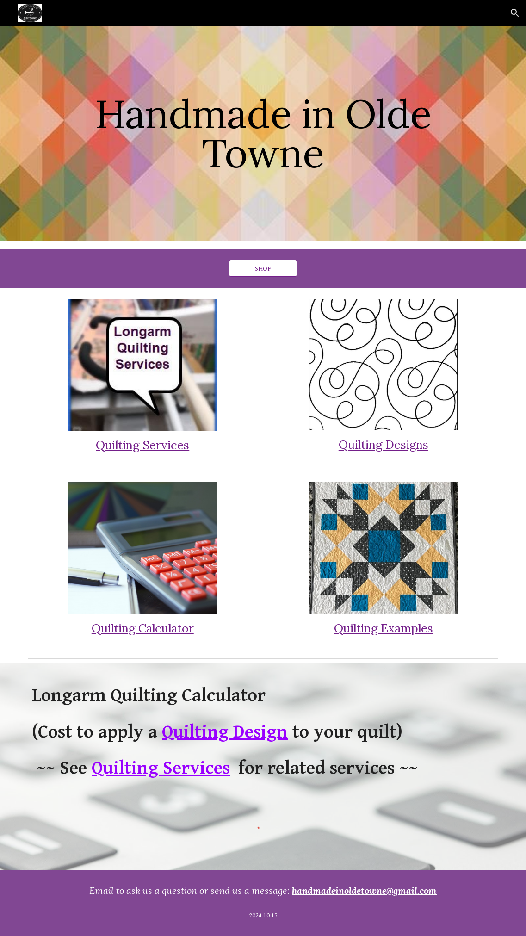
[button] (515, 13)
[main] (263, 133)
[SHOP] (263, 268)
